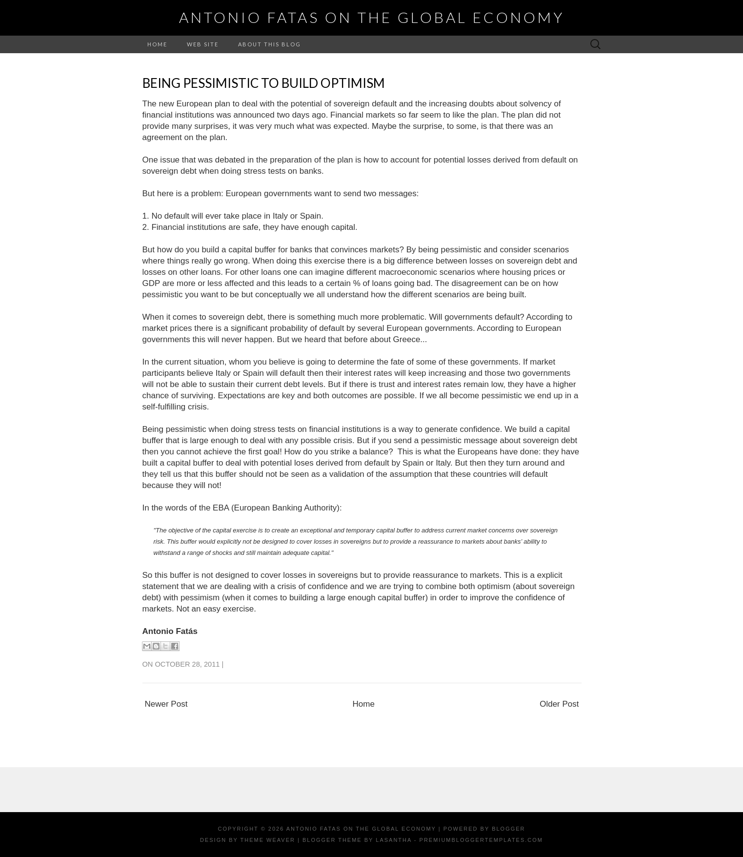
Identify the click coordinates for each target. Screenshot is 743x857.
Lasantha (393, 840)
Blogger (508, 829)
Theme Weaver (268, 840)
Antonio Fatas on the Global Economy (371, 17)
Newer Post (166, 704)
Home (157, 44)
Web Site (203, 44)
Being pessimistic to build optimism (263, 83)
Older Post (559, 704)
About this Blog (269, 44)
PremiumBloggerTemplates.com (481, 840)
